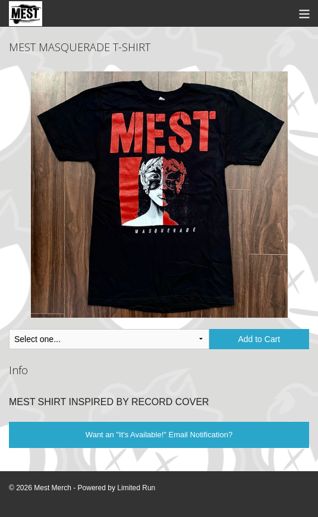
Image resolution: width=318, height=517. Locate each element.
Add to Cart (259, 339)
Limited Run (136, 488)
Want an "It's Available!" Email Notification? (159, 434)
